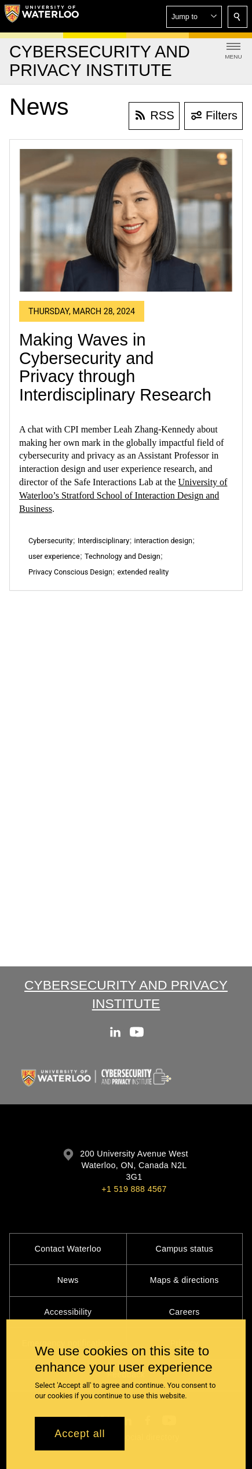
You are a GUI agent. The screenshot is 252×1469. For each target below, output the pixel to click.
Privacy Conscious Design (70, 572)
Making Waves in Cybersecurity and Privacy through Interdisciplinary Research (115, 367)
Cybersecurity (50, 540)
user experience (54, 556)
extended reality (143, 572)
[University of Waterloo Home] (42, 16)
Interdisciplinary (103, 540)
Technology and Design (122, 556)
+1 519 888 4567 (133, 1189)
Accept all (79, 1433)
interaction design (163, 540)
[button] (194, 16)
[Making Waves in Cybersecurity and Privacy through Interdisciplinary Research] (126, 220)
